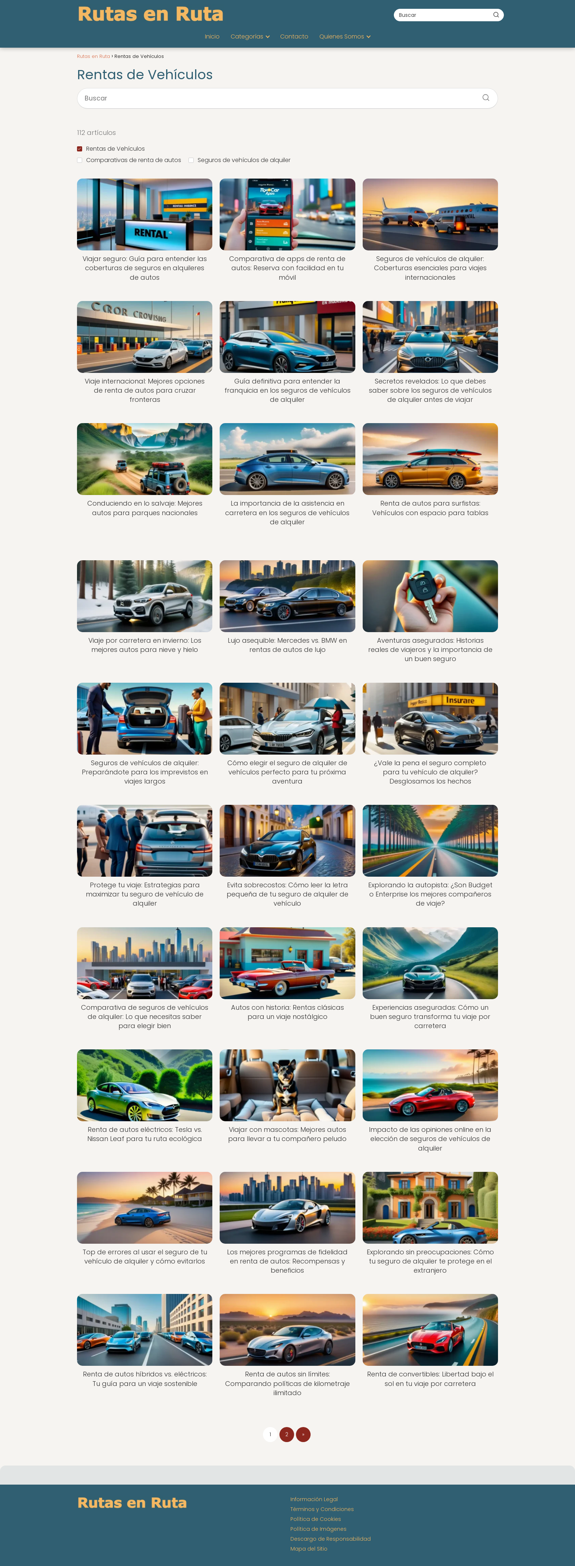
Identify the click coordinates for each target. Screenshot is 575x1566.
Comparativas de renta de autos (129, 160)
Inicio (212, 36)
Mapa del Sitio (308, 1548)
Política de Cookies (315, 1519)
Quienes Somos (341, 36)
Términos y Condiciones (322, 1509)
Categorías (247, 36)
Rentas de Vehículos (111, 148)
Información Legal (314, 1499)
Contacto (294, 36)
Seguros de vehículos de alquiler (239, 160)
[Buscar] (496, 15)
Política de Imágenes (318, 1529)
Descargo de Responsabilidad (330, 1539)
